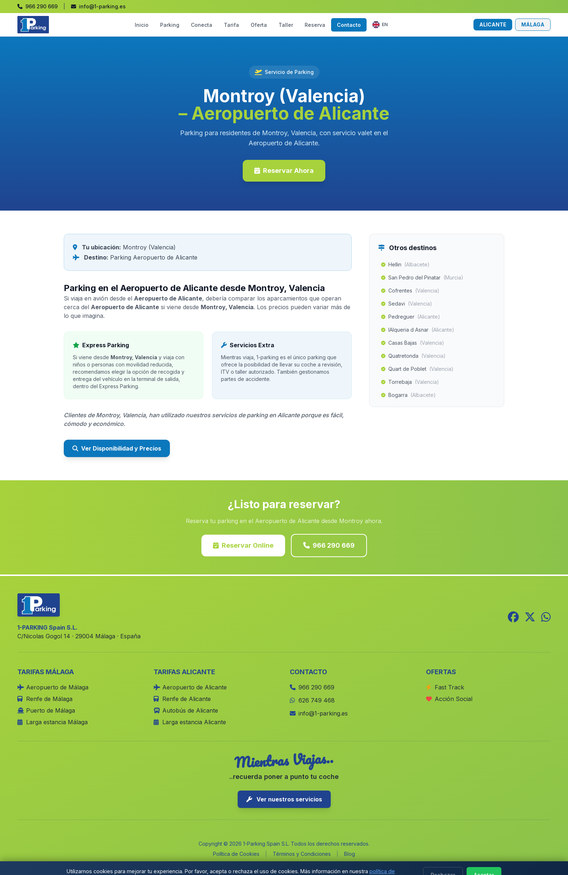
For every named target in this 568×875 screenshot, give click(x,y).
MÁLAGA (532, 24)
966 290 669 (329, 545)
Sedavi (406, 303)
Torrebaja (410, 382)
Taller (286, 25)
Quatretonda (413, 356)
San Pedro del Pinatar (422, 277)
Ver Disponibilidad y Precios (116, 448)
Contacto (349, 25)
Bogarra (408, 395)
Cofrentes (410, 290)
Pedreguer (410, 316)
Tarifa (231, 25)
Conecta (201, 25)
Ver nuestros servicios (284, 799)
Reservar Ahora (284, 170)
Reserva (315, 25)
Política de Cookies (236, 854)
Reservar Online (243, 545)
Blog (349, 854)
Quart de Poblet (417, 369)
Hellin (405, 264)
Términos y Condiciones (302, 854)
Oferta (259, 25)
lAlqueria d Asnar (417, 329)
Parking (169, 25)
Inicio (142, 25)
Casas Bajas (412, 343)
